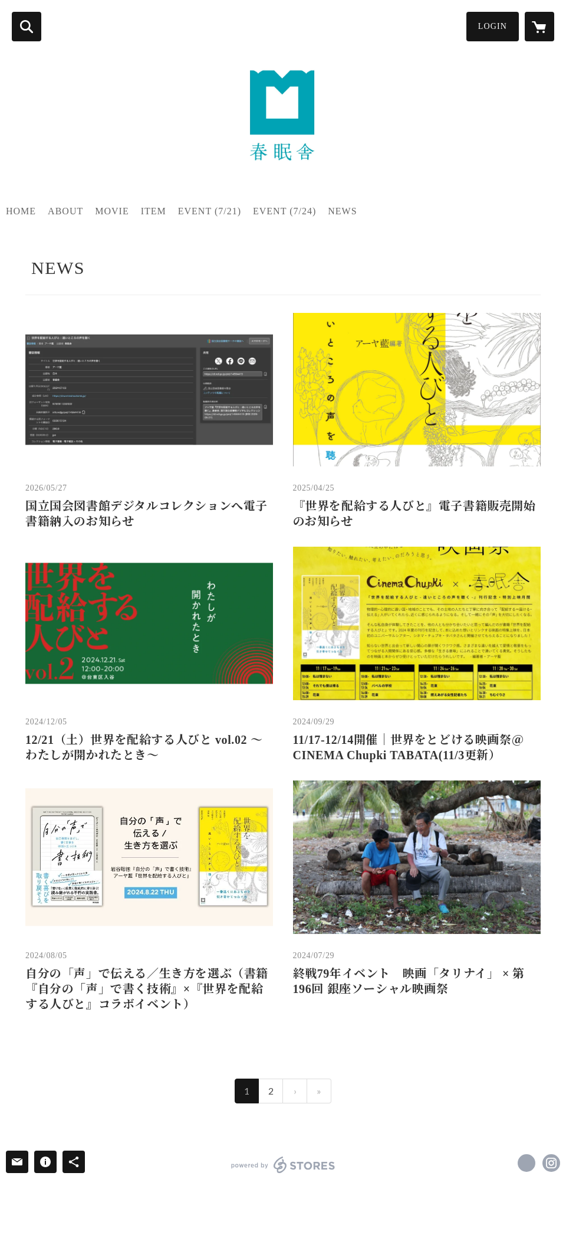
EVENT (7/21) (209, 211)
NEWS (342, 211)
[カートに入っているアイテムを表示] (539, 26)
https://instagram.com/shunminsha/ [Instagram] (551, 1163)
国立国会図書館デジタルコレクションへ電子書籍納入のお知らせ (146, 513)
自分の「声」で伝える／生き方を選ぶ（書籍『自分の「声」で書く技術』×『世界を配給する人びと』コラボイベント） (146, 989)
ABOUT (65, 211)
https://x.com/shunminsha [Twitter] (526, 1163)
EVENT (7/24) (284, 211)
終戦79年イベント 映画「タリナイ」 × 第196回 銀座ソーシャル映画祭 (409, 981)
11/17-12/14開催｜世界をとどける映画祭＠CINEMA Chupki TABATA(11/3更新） (408, 747)
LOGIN (492, 26)
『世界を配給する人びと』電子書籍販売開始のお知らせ (414, 513)
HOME (21, 211)
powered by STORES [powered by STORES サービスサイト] (283, 1165)
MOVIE (112, 211)
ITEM (153, 211)
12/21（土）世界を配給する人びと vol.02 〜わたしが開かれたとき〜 (143, 747)
